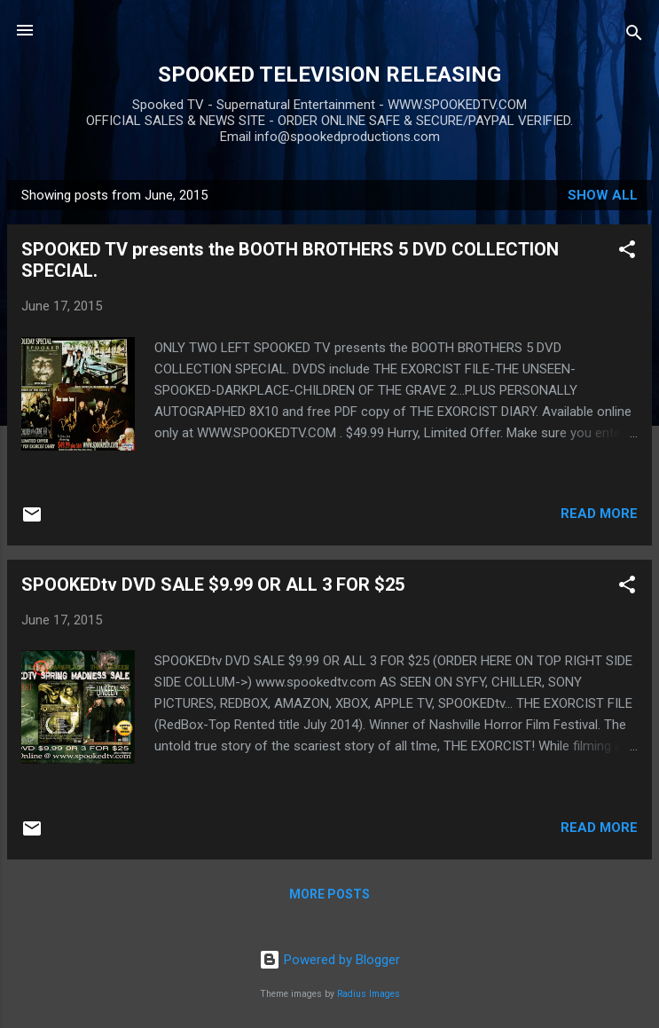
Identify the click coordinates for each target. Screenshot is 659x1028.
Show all (603, 195)
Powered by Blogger (329, 960)
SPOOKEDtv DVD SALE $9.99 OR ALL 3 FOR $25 (212, 584)
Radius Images (368, 994)
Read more (599, 514)
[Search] (634, 36)
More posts (329, 894)
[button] (627, 252)
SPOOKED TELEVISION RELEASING (329, 74)
